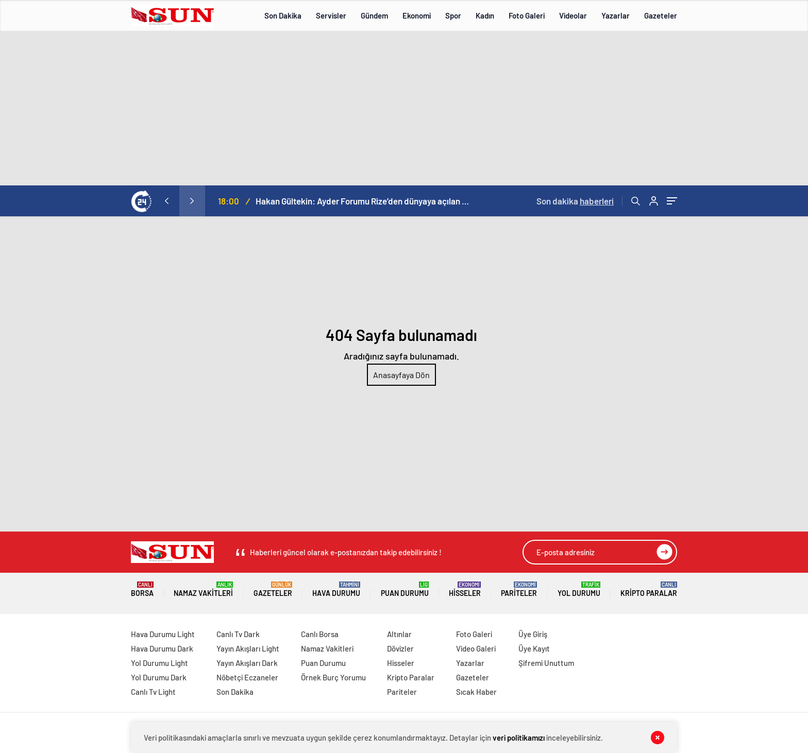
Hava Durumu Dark (162, 648)
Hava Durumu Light (163, 634)
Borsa (142, 589)
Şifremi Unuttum (546, 663)
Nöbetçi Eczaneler (247, 677)
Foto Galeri (527, 15)
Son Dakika (282, 15)
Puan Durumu (405, 589)
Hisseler (465, 589)
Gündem (374, 15)
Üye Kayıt (534, 648)
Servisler (331, 15)
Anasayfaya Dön (401, 375)
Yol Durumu (579, 589)
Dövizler (400, 648)
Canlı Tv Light (153, 691)
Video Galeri (476, 648)
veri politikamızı (519, 737)
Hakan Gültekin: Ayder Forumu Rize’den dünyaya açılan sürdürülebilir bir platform (364, 201)
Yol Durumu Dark (159, 677)
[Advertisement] (404, 108)
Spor (453, 15)
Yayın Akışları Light (247, 648)
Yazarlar (615, 15)
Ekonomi (416, 15)
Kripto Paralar (648, 589)
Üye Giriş (532, 634)
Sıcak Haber (476, 691)
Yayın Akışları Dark (247, 663)
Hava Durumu (336, 589)
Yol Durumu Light (159, 663)
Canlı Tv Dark (238, 634)
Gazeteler (660, 15)
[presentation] (166, 200)
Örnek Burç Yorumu (333, 677)
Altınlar (399, 634)
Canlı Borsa (320, 634)
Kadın (485, 15)
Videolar (573, 15)
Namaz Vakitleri (203, 589)
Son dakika (575, 201)
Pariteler (519, 589)
